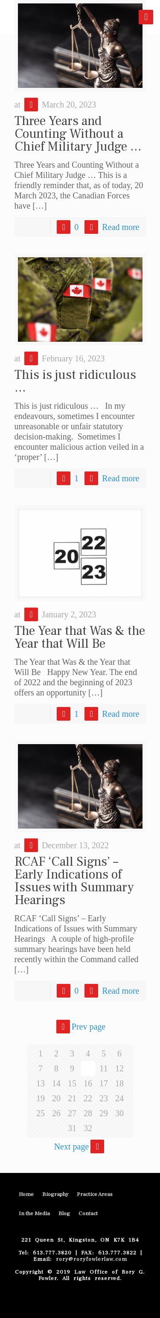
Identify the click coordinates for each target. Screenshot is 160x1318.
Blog (64, 1213)
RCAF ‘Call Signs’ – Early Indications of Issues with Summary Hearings (74, 880)
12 (119, 1068)
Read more (120, 227)
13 (40, 1083)
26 (56, 1113)
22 (88, 1098)
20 (56, 1098)
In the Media (34, 1213)
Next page (80, 1146)
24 (119, 1098)
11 (103, 1068)
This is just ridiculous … (75, 381)
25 (40, 1113)
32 (88, 1128)
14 (56, 1083)
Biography (55, 1194)
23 (103, 1098)
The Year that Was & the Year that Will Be (80, 637)
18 (119, 1083)
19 (40, 1098)
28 (88, 1113)
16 (88, 1083)
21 (72, 1098)
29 (103, 1113)
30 (119, 1113)
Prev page (80, 1026)
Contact (88, 1213)
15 (72, 1083)
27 (72, 1113)
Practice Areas (95, 1194)
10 (88, 1068)
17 (103, 1083)
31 (72, 1128)
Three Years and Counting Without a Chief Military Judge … (78, 134)
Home (26, 1194)
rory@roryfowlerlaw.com (89, 1259)
